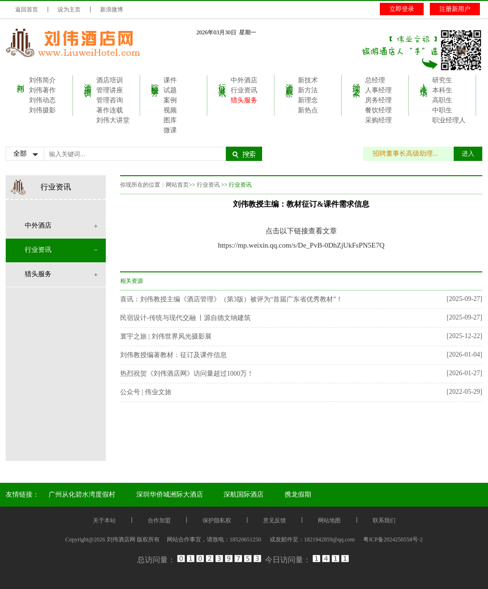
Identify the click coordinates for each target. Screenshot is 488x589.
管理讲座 (109, 90)
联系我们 (384, 520)
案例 (170, 100)
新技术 (308, 80)
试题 (170, 90)
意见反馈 (274, 520)
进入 (468, 153)
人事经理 (378, 90)
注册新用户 (454, 8)
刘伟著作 (42, 90)
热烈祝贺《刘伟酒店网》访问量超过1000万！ (187, 373)
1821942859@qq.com (329, 539)
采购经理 (378, 120)
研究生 (442, 80)
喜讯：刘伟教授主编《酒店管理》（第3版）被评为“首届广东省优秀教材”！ (231, 299)
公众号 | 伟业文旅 (146, 392)
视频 (170, 110)
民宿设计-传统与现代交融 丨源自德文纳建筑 (185, 317)
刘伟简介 (42, 80)
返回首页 (26, 9)
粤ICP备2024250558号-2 (393, 539)
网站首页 (177, 184)
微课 (170, 130)
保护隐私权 (217, 520)
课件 (170, 80)
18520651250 (245, 539)
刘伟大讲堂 (113, 120)
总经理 (375, 80)
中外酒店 (244, 80)
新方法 (308, 90)
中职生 (442, 110)
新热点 (308, 110)
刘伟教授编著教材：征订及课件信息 (173, 355)
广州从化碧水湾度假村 (82, 494)
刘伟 (21, 79)
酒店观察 (289, 81)
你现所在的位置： (143, 184)
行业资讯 (222, 81)
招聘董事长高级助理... (410, 153)
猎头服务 (244, 100)
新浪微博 (111, 9)
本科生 (442, 90)
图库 (170, 120)
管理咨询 (109, 100)
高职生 (442, 100)
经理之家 (357, 81)
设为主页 (69, 9)
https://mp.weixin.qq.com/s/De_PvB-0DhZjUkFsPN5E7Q (301, 245)
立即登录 (401, 8)
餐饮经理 (378, 110)
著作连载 (109, 110)
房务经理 (378, 100)
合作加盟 (159, 520)
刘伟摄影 (42, 110)
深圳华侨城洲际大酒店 (169, 494)
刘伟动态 (42, 100)
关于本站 (104, 520)
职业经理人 (449, 120)
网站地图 (329, 520)
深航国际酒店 (244, 494)
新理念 (308, 100)
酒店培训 (88, 81)
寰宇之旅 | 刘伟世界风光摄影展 (166, 336)
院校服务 (155, 81)
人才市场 (424, 81)
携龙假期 (298, 494)
